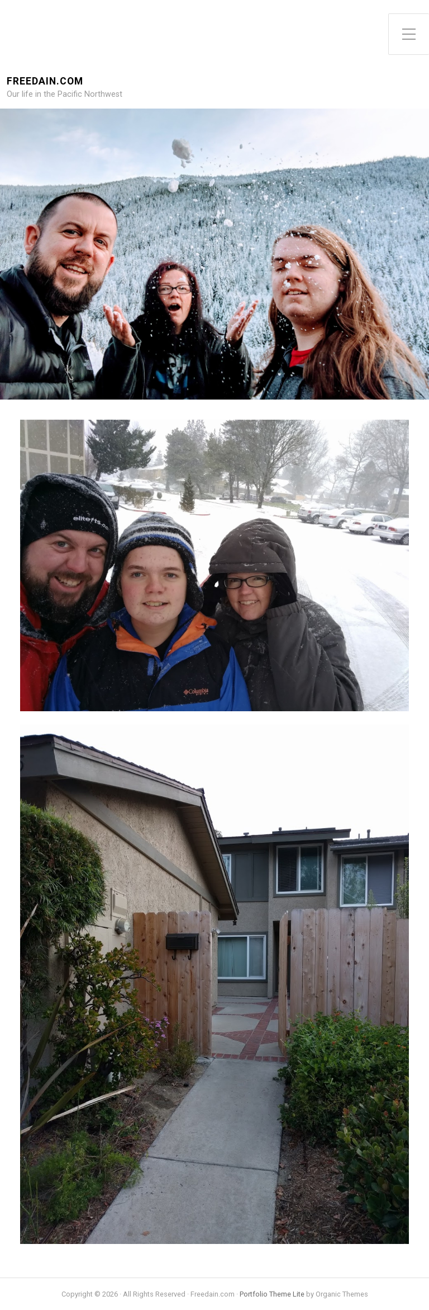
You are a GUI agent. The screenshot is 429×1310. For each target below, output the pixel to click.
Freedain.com (45, 81)
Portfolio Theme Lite (272, 1294)
